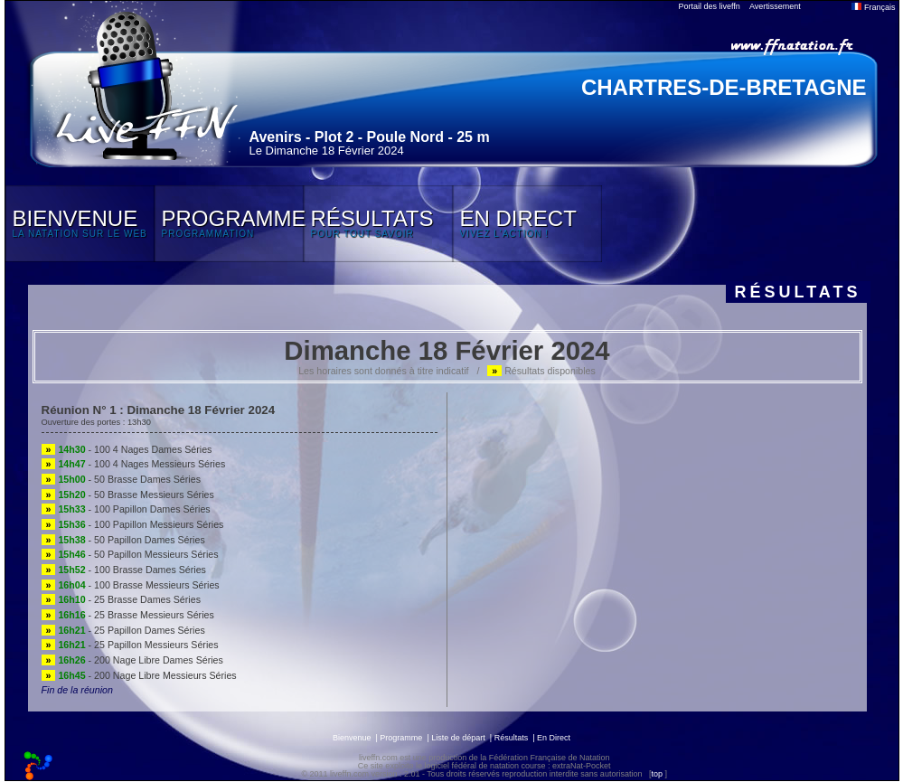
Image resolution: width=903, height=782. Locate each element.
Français (873, 7)
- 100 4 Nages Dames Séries (127, 449)
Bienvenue (352, 737)
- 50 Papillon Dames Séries (123, 539)
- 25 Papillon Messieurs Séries (130, 644)
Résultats (511, 737)
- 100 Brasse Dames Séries (124, 569)
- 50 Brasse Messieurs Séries (128, 494)
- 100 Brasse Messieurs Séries (131, 584)
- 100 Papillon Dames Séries (126, 509)
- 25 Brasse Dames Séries (121, 599)
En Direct (553, 737)
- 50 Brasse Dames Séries (121, 479)
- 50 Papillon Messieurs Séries (130, 554)
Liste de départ (458, 737)
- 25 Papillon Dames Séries (123, 630)
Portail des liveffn (709, 6)
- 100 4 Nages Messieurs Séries (134, 463)
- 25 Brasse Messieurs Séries (128, 614)
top (657, 773)
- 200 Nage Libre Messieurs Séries (139, 675)
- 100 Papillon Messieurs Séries (133, 524)
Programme (401, 737)
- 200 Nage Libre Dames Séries (132, 660)
